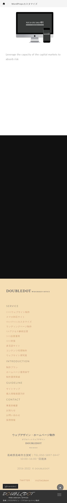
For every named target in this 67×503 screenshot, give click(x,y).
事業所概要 (12, 405)
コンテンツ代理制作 (16, 350)
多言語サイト (13, 345)
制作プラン (12, 367)
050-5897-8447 (49, 455)
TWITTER (25, 480)
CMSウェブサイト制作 (18, 312)
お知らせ (11, 410)
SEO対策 (11, 341)
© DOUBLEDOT (40, 468)
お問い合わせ (13, 415)
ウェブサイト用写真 (16, 355)
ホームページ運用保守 (17, 372)
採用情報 (11, 420)
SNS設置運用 (13, 336)
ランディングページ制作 (19, 326)
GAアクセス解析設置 (17, 331)
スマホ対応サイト (15, 317)
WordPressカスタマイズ (19, 321)
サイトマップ (13, 388)
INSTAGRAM (42, 480)
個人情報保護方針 (15, 393)
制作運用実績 (13, 377)
